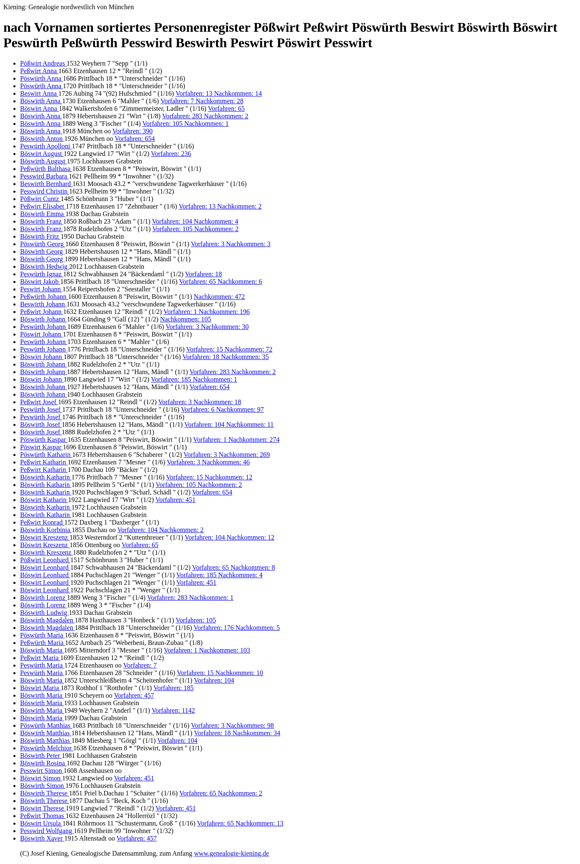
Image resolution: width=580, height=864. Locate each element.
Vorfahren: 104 (214, 680)
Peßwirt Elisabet (43, 206)
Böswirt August (42, 153)
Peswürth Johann (43, 326)
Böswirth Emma (42, 213)
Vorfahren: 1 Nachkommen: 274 (236, 439)
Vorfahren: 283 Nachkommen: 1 (190, 597)
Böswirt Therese (43, 808)
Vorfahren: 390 (133, 131)
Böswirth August (43, 161)
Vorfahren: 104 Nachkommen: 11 (229, 424)
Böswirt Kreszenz (44, 537)
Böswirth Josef (41, 424)
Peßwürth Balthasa (46, 168)
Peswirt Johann (41, 289)
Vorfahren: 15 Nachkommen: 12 (209, 477)
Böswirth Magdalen (47, 620)
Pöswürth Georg (42, 243)
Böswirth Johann (43, 319)
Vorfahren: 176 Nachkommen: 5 (236, 627)
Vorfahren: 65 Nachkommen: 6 (220, 281)
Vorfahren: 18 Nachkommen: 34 (237, 733)
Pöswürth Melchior (46, 748)
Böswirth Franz (41, 221)
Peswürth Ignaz (41, 274)
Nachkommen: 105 (185, 319)
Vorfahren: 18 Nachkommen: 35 (225, 356)
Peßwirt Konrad (42, 522)
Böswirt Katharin (44, 499)
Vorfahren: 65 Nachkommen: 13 (240, 823)
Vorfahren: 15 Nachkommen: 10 (220, 672)
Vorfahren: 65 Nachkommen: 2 (220, 793)
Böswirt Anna (39, 108)
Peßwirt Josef (39, 401)
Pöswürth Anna (41, 78)
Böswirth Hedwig (44, 266)
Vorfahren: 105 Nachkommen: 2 (195, 228)
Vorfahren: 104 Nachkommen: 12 (229, 537)
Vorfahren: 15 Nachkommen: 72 (229, 349)
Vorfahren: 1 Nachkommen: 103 (207, 650)
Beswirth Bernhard (46, 183)
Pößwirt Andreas (43, 63)
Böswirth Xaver (42, 838)
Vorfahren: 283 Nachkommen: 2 (205, 116)
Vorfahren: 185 (174, 687)
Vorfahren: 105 (196, 620)
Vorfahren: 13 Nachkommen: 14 (218, 93)
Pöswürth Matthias (46, 725)
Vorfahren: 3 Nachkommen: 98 (232, 725)
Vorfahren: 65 (226, 108)
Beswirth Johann (43, 304)
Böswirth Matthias (46, 733)
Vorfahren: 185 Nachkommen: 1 (194, 379)
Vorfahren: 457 (134, 695)
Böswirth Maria (42, 650)
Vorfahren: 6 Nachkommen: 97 (222, 409)
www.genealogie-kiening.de (231, 853)
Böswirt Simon (41, 778)
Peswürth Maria (42, 665)
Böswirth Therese (44, 793)
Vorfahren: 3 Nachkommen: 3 (230, 243)
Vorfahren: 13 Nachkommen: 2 (220, 206)
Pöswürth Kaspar (44, 439)
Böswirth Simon (42, 785)
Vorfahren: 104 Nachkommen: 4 (195, 221)
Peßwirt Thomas (43, 815)
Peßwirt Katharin (44, 462)
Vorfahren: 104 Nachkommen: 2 (160, 529)
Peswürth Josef (41, 409)
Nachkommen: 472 (219, 296)
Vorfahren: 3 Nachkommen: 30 (207, 326)
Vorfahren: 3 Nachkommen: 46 (208, 462)
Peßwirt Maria (40, 657)
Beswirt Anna (39, 93)
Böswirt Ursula (41, 823)
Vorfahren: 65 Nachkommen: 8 (233, 567)
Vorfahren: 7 (140, 665)
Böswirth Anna (41, 100)
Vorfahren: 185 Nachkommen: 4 (219, 575)
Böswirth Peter (41, 755)
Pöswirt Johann (41, 334)
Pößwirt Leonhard (45, 559)
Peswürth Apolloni (46, 146)
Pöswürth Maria (42, 635)
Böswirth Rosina (43, 763)
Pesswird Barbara (44, 176)
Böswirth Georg (42, 251)
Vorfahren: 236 (171, 153)
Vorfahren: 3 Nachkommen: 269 (226, 454)
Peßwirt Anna (39, 70)
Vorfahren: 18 (203, 274)
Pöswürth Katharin (46, 454)
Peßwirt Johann (41, 311)
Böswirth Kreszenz (46, 552)
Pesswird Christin (44, 191)
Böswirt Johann (42, 356)
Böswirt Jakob (40, 281)
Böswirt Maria (40, 687)
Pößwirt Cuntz (40, 198)
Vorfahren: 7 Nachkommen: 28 (201, 100)
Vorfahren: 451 (175, 499)
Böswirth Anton (42, 138)
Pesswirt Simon (42, 770)
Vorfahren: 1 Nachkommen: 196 (207, 311)
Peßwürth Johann (44, 296)
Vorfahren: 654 (135, 138)
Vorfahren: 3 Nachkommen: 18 (199, 401)
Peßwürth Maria (42, 642)
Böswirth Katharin (46, 477)
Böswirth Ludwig (44, 612)
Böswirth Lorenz (43, 597)
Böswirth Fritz (40, 236)
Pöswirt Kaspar (41, 447)
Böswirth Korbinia (46, 529)
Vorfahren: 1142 (173, 710)
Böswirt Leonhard (45, 567)
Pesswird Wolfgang (47, 830)
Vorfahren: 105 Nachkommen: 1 (185, 123)
